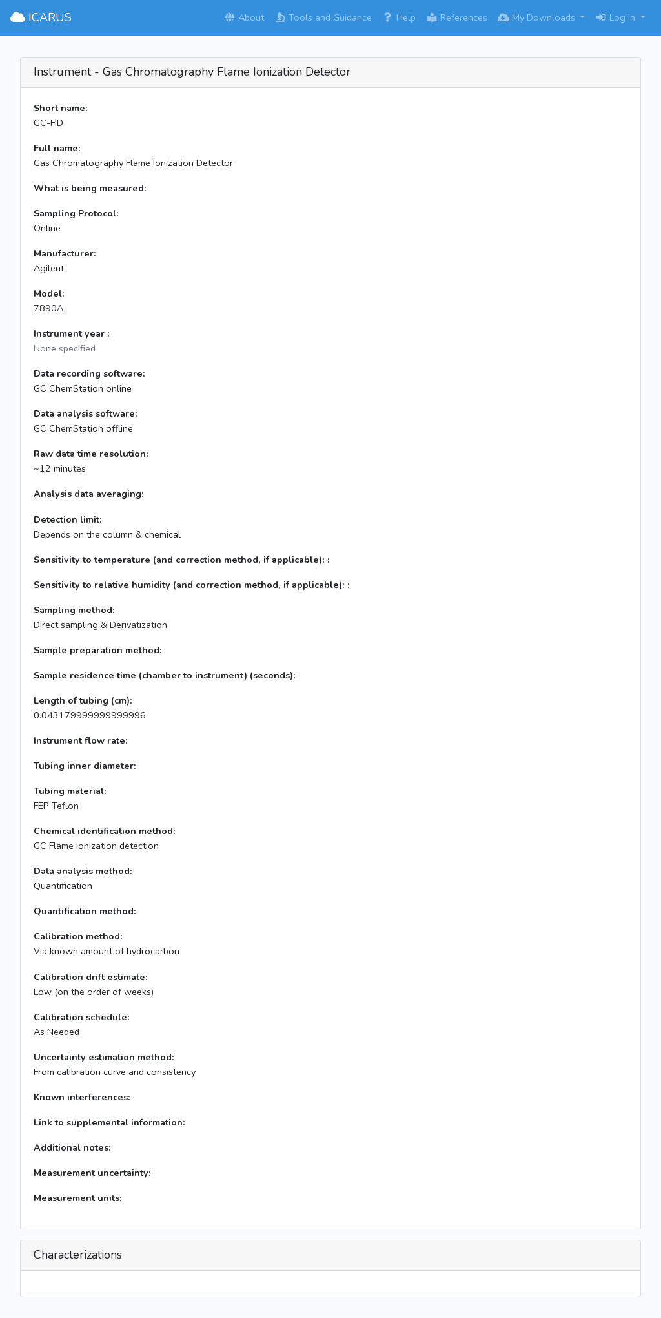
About (244, 17)
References (456, 17)
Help (399, 17)
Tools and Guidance (323, 17)
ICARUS (41, 17)
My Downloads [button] (538, 17)
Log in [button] (616, 17)
